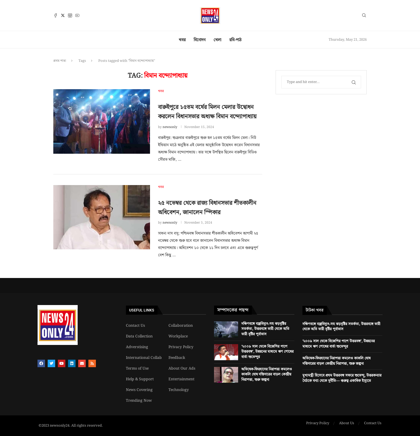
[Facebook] (55, 15)
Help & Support (140, 379)
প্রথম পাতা (59, 61)
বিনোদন (199, 40)
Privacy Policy (180, 347)
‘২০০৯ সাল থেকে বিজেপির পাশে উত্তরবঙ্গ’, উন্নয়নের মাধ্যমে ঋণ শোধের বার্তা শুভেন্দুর (267, 352)
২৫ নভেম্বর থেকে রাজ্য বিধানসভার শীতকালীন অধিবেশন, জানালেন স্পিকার (207, 207)
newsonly (170, 127)
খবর (182, 40)
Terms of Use (137, 368)
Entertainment (181, 379)
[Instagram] (70, 15)
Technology (178, 390)
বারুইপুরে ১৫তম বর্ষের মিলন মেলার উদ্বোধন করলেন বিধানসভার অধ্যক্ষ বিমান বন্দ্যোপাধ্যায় (207, 112)
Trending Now (139, 401)
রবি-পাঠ (235, 40)
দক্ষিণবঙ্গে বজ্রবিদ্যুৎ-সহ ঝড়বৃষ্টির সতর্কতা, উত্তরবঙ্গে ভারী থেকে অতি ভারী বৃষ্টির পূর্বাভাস (265, 329)
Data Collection (139, 336)
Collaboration (180, 326)
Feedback (176, 358)
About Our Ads (181, 368)
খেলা (217, 40)
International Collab (144, 358)
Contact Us (135, 326)
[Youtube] (77, 15)
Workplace (178, 336)
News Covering (139, 390)
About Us (346, 423)
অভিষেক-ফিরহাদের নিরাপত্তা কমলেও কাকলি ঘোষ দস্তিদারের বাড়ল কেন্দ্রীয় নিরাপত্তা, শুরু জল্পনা (266, 374)
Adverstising (137, 347)
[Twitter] (63, 15)
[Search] (364, 16)
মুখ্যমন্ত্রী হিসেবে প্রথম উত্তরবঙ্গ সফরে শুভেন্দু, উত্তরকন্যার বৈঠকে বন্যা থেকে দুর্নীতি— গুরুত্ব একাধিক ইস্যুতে (341, 378)
